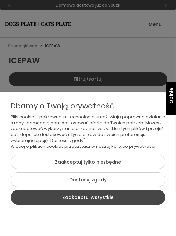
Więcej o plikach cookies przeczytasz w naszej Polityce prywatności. (83, 146)
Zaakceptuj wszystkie (88, 197)
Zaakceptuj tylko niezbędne (88, 162)
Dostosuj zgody (88, 179)
